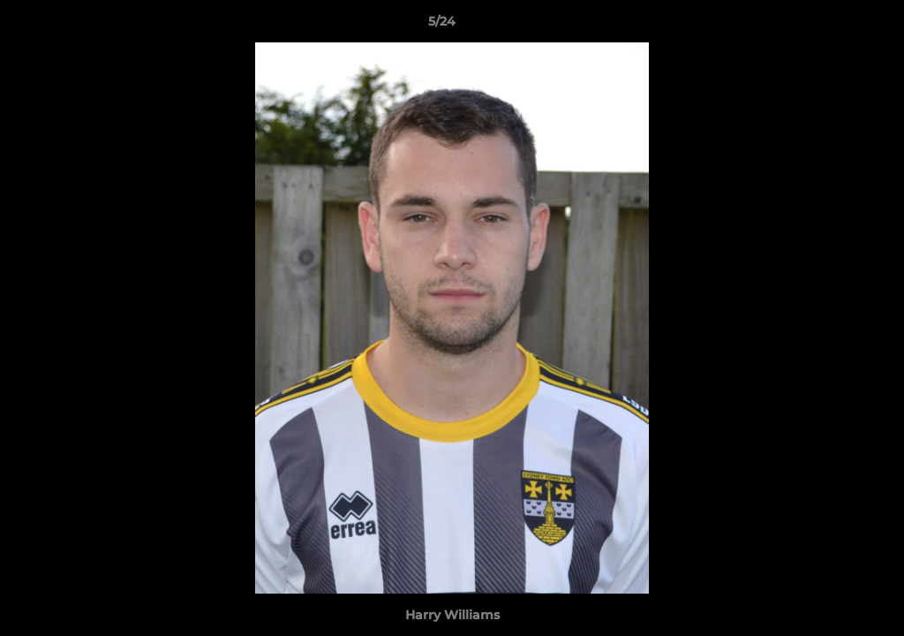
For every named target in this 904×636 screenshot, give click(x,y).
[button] (829, 26)
